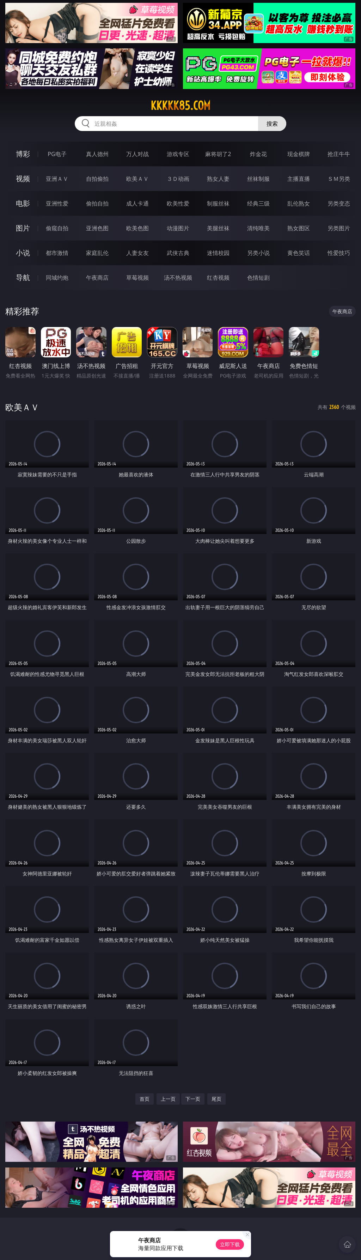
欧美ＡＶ (137, 179)
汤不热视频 (178, 277)
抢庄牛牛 (339, 154)
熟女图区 (298, 228)
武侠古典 (178, 253)
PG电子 (57, 154)
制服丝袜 (218, 203)
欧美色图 (137, 228)
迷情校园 (218, 253)
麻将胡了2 (218, 154)
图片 (23, 228)
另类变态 (339, 203)
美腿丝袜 (218, 228)
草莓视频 (137, 277)
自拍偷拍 (97, 179)
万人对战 (137, 154)
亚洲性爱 (57, 203)
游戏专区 (178, 154)
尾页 (216, 1098)
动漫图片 (178, 228)
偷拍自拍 (97, 203)
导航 (23, 277)
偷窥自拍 (57, 228)
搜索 (272, 123)
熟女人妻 (218, 179)
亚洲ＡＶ (57, 179)
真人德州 (97, 154)
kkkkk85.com (180, 106)
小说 (23, 252)
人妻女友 (137, 253)
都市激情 (57, 253)
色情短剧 (258, 277)
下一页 (192, 1098)
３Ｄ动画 (178, 179)
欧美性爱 (178, 203)
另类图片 (339, 228)
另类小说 (258, 253)
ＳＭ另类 (339, 179)
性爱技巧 (339, 253)
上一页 (168, 1098)
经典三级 (258, 203)
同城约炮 (57, 277)
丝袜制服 (258, 179)
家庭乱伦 (97, 253)
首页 (144, 1098)
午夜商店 (97, 277)
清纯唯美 (258, 228)
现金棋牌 (298, 154)
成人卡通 (137, 203)
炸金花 (258, 154)
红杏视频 (218, 277)
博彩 (23, 154)
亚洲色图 (97, 228)
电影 (23, 203)
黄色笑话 (298, 253)
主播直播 (298, 179)
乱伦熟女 (298, 203)
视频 (23, 178)
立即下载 (230, 1244)
